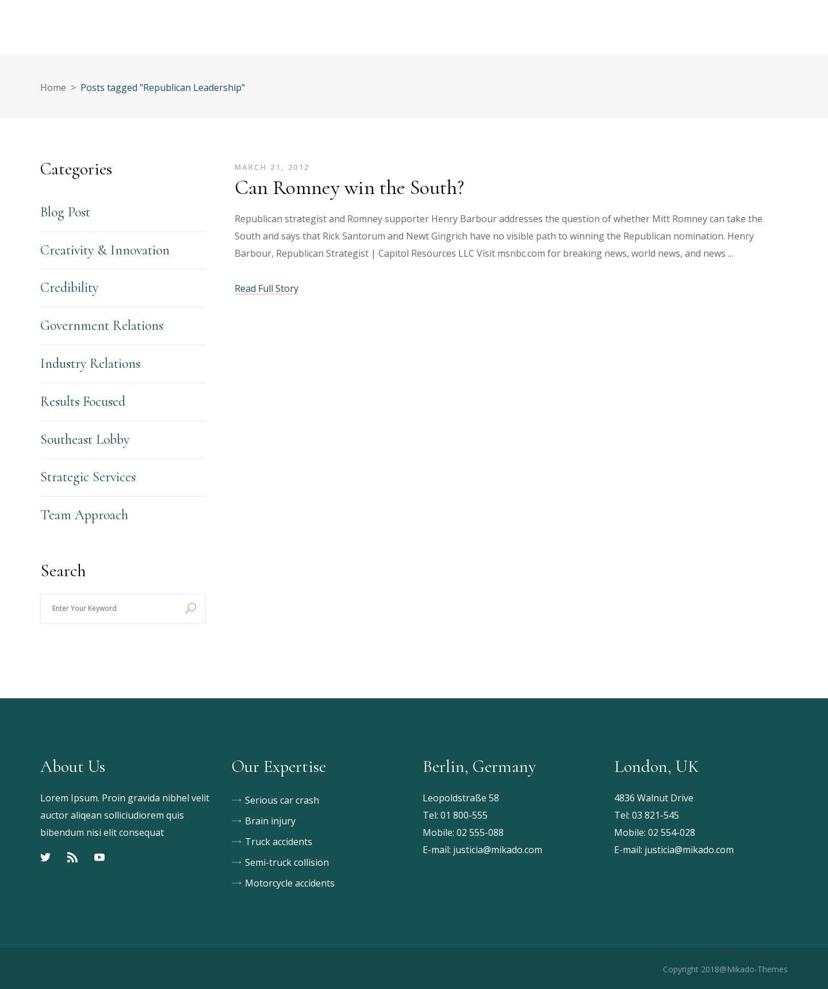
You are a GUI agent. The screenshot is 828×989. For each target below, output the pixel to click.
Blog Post (65, 212)
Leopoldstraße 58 (461, 798)
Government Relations (101, 325)
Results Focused (82, 401)
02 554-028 (671, 832)
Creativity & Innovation (105, 250)
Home (53, 87)
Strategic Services (88, 477)
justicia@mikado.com (497, 849)
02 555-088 (480, 832)
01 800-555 (464, 815)
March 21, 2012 (272, 167)
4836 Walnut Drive (653, 798)
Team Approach (84, 515)
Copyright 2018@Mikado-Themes (725, 969)
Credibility (69, 287)
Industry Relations (90, 363)
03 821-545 (655, 815)
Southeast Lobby (84, 439)
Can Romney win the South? (349, 187)
